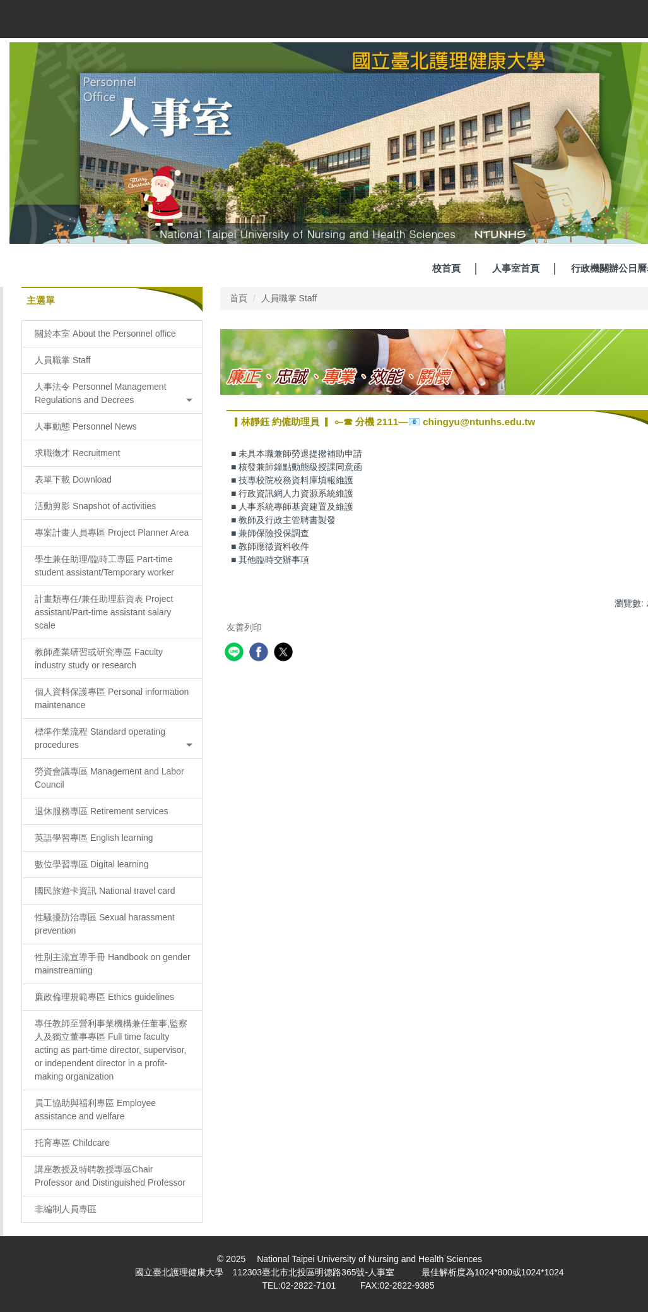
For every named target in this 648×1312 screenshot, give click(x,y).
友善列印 (244, 627)
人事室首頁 (515, 268)
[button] (112, 393)
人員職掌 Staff (289, 298)
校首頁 (446, 268)
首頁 (238, 298)
